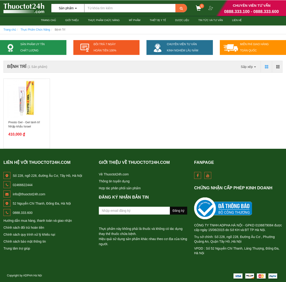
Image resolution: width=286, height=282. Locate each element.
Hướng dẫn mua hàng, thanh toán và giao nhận (37, 220)
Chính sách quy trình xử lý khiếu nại (29, 234)
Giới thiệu (72, 20)
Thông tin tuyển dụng (114, 181)
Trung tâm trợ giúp (16, 248)
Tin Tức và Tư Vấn (210, 20)
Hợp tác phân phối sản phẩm (120, 188)
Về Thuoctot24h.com (114, 174)
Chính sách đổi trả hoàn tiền (23, 227)
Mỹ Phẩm (134, 20)
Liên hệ (237, 20)
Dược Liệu (182, 20)
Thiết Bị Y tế (158, 20)
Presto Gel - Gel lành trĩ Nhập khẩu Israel (24, 124)
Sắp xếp (248, 67)
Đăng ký (178, 210)
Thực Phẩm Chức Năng (104, 20)
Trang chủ (48, 20)
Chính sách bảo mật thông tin (24, 241)
